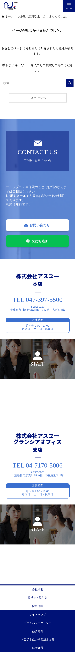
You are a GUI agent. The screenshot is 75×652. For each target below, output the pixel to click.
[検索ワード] (38, 83)
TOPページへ (37, 97)
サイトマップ (37, 614)
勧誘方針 (37, 631)
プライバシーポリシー (38, 622)
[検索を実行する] (70, 83)
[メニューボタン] (69, 6)
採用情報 (37, 606)
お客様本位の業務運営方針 (37, 639)
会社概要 (37, 589)
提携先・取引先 (37, 597)
